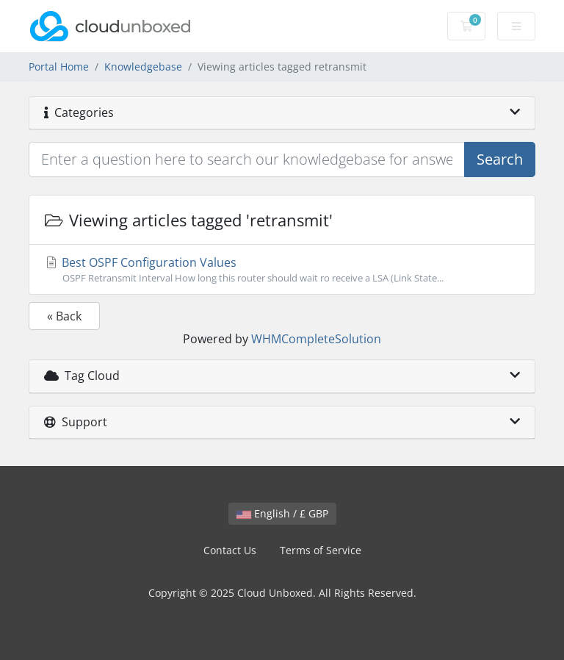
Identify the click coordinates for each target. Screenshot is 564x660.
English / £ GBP (282, 513)
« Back (64, 316)
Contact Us (229, 550)
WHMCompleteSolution (316, 339)
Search (500, 159)
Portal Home (59, 66)
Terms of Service (320, 550)
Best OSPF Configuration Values (282, 269)
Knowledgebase (143, 66)
